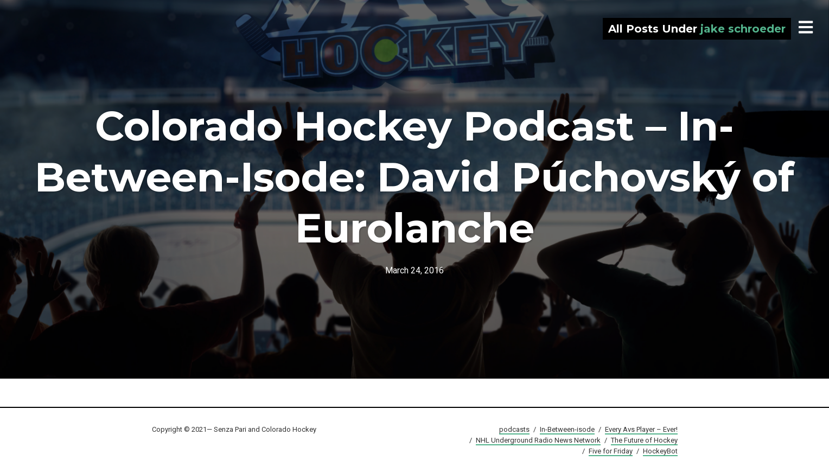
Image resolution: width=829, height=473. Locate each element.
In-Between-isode (567, 429)
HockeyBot (660, 451)
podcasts (514, 429)
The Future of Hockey (644, 440)
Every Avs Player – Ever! (641, 429)
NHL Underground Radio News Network (538, 440)
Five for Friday (611, 451)
